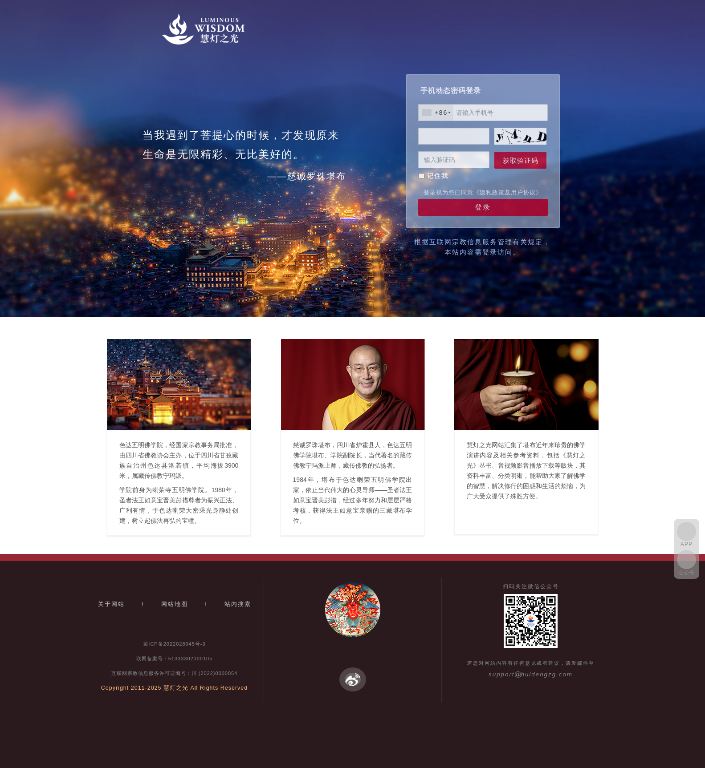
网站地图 (174, 604)
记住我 (437, 175)
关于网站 (111, 604)
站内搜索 (237, 604)
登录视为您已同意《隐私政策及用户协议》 (483, 192)
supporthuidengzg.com (531, 674)
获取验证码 (520, 160)
